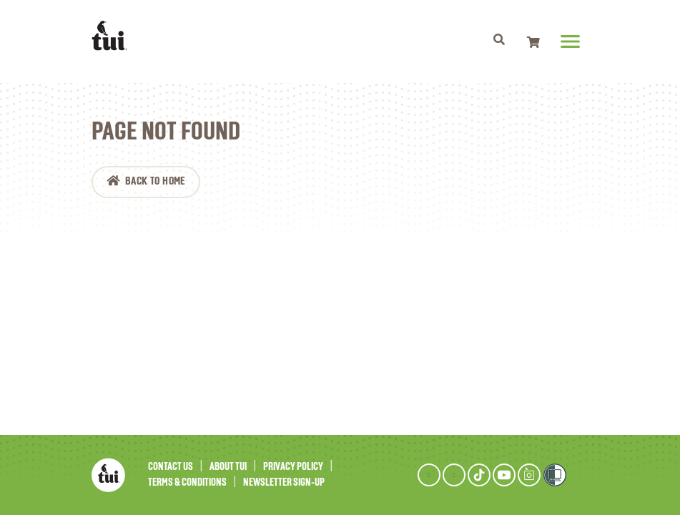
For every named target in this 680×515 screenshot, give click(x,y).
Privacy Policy (293, 466)
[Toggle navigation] (499, 41)
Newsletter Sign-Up (284, 482)
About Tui (228, 466)
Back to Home (155, 181)
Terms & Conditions (187, 482)
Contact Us (170, 466)
